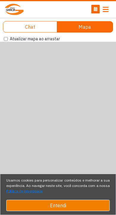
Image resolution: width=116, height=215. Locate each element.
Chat (30, 27)
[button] (95, 9)
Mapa (85, 27)
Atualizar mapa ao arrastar (35, 39)
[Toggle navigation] (105, 9)
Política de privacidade (24, 191)
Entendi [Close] (58, 205)
